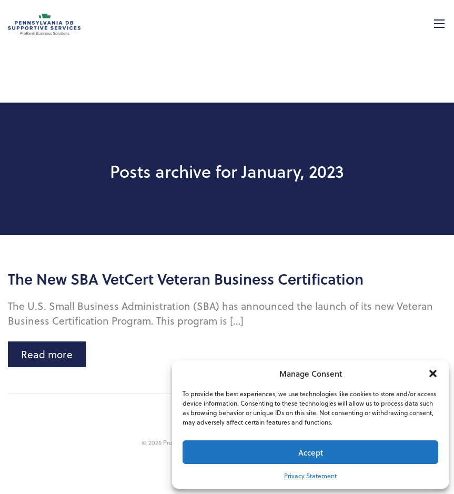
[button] (433, 373)
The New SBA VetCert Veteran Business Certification (186, 278)
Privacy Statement (310, 475)
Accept (310, 452)
